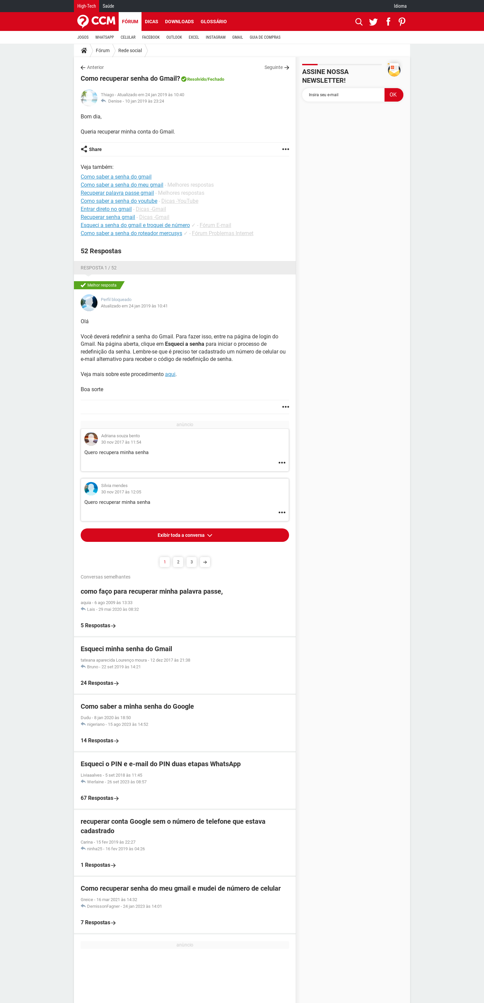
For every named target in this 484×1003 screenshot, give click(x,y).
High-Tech (86, 6)
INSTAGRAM (216, 37)
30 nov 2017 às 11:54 (121, 442)
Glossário (214, 21)
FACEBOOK (151, 37)
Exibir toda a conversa (182, 535)
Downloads (179, 21)
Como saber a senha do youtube (119, 201)
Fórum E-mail (215, 225)
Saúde (108, 6)
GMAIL (237, 37)
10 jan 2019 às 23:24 (144, 101)
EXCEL (194, 37)
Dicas (151, 21)
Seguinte (274, 67)
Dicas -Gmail (151, 209)
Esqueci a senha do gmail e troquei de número (135, 225)
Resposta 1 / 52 (99, 267)
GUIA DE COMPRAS (265, 37)
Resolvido (196, 79)
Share (95, 149)
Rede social (130, 50)
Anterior (95, 67)
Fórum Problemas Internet (222, 233)
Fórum (130, 21)
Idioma (400, 6)
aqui (170, 374)
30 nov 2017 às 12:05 (121, 491)
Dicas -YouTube (179, 201)
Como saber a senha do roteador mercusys (131, 233)
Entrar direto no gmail (106, 209)
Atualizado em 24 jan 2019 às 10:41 (134, 305)
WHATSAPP (104, 37)
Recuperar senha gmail (108, 217)
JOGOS (83, 37)
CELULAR (128, 37)
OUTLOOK (174, 37)
